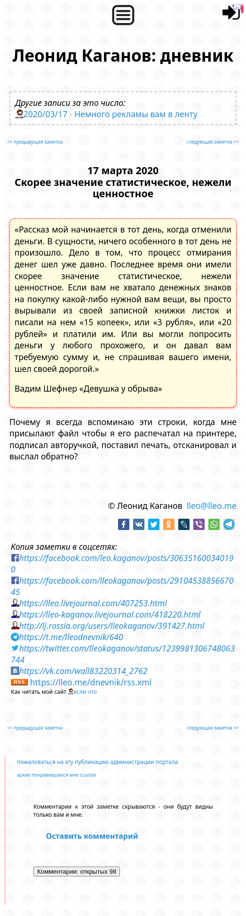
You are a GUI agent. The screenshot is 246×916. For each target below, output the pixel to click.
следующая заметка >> (213, 141)
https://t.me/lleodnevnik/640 (71, 637)
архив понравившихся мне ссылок (56, 774)
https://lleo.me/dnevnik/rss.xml (91, 682)
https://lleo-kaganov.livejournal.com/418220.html (110, 614)
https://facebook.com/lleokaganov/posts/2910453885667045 (122, 586)
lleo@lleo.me (212, 505)
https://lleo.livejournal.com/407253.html (93, 603)
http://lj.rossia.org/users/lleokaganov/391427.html (112, 625)
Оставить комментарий (92, 836)
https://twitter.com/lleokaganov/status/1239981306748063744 (123, 654)
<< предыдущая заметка (35, 141)
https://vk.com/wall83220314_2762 (83, 670)
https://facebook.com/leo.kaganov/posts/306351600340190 (122, 563)
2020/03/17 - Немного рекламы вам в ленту (111, 114)
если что (85, 692)
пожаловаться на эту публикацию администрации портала (97, 762)
